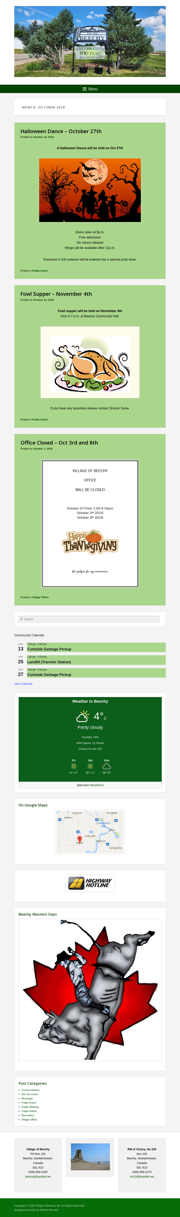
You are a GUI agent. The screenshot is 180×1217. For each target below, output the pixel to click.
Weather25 (97, 785)
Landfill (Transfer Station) (49, 662)
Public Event (40, 270)
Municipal (27, 1098)
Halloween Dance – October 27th (61, 131)
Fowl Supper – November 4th (56, 293)
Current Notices (30, 1090)
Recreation (27, 1115)
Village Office (40, 597)
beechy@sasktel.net (38, 1176)
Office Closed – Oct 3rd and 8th (59, 442)
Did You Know (29, 1094)
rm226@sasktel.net (142, 1176)
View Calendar (23, 683)
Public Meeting (30, 1106)
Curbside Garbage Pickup (49, 649)
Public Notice (29, 1111)
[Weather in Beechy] (90, 760)
